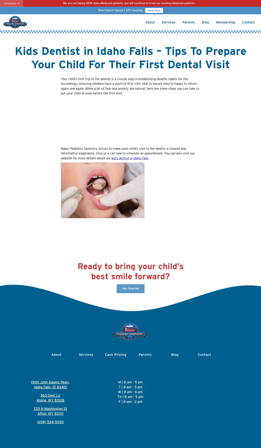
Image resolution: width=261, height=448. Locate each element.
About (150, 22)
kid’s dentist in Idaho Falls (130, 158)
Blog (205, 22)
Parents (188, 22)
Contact (248, 22)
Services (169, 22)
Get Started (130, 290)
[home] (15, 22)
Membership (225, 22)
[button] (11, 3)
